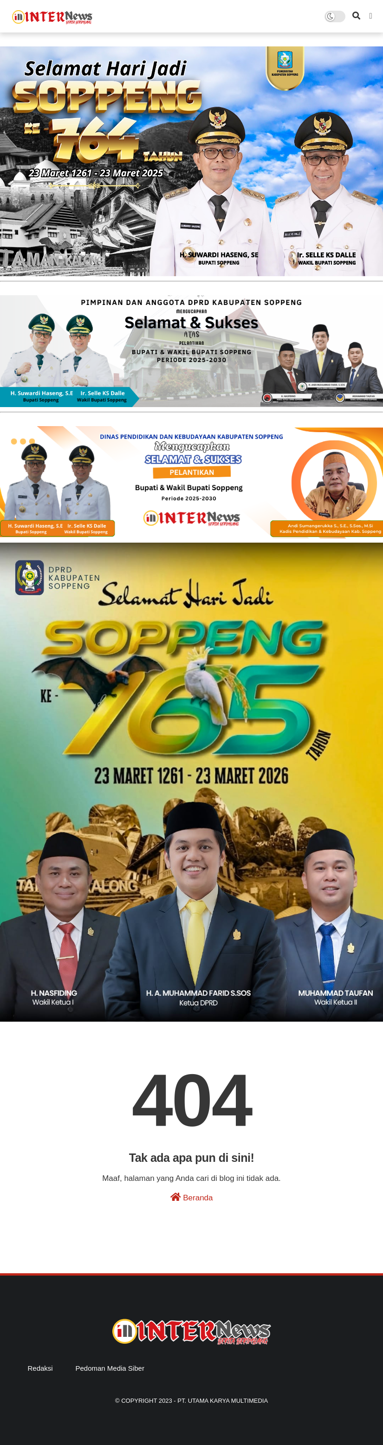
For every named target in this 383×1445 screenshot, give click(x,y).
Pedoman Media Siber (109, 1368)
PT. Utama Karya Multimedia (222, 1400)
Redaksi (40, 1368)
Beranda (191, 1197)
